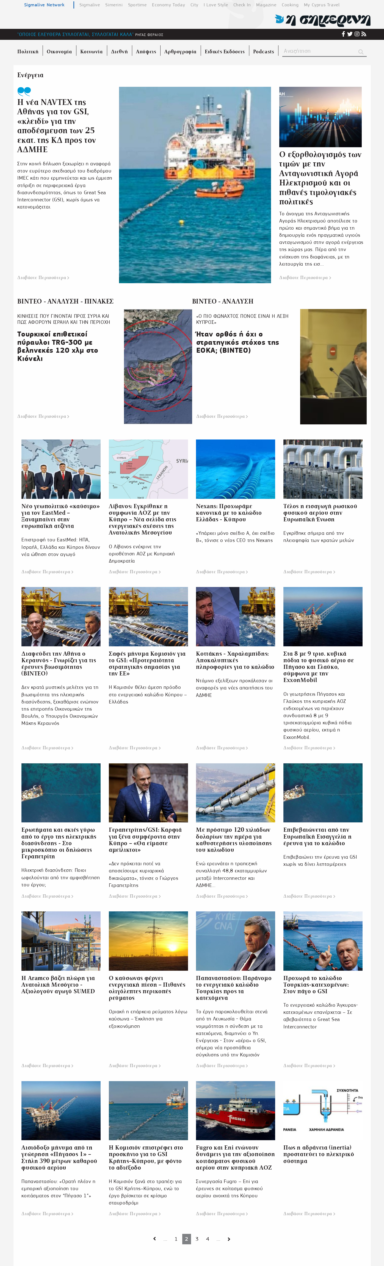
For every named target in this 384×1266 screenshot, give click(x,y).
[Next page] (154, 1239)
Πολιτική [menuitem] (27, 52)
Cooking (290, 4)
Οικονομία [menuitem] (59, 52)
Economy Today (168, 4)
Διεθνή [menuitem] (119, 52)
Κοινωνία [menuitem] (91, 52)
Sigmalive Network (44, 4)
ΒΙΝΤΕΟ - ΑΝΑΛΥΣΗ (223, 301)
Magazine (266, 4)
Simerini (114, 4)
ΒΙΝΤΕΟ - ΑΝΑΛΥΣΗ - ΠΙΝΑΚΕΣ (65, 301)
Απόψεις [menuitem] (146, 52)
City (194, 4)
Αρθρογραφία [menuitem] (180, 52)
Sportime (137, 4)
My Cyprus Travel (322, 4)
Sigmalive (89, 4)
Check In (242, 4)
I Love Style (216, 4)
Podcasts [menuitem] (263, 52)
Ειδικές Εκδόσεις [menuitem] (225, 52)
